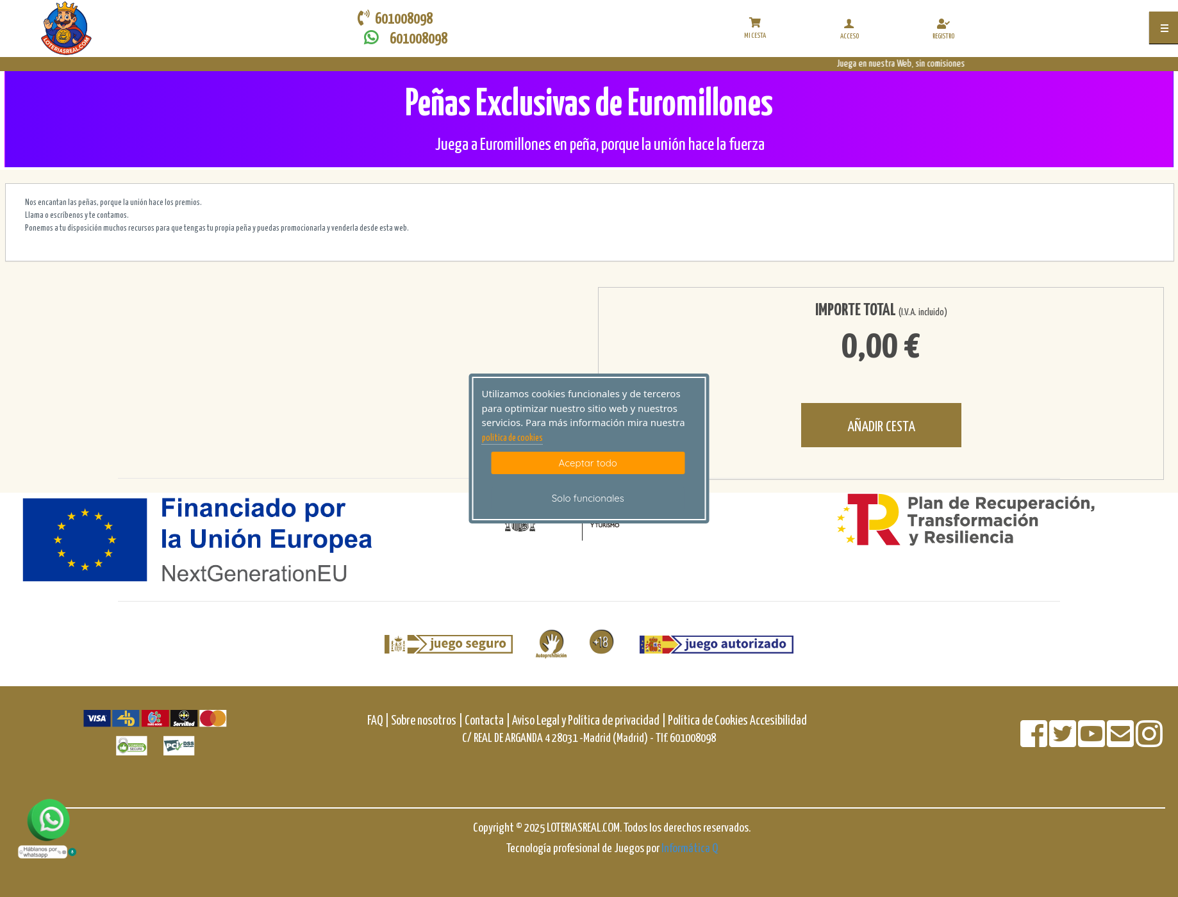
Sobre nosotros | (427, 721)
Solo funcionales (588, 498)
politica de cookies (512, 438)
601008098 (402, 38)
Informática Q (689, 849)
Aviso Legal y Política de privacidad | (590, 721)
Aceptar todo (588, 463)
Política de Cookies (708, 721)
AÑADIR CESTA (881, 427)
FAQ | (379, 721)
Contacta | (487, 721)
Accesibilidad (778, 721)
